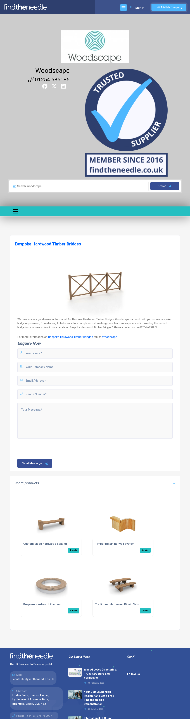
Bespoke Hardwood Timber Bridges (70, 337)
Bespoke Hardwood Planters (42, 604)
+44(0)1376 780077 (39, 715)
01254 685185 (49, 79)
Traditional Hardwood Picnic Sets (117, 604)
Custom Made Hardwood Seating (45, 543)
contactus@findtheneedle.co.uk (33, 679)
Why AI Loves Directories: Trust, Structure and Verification (100, 673)
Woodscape (52, 70)
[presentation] (44, 448)
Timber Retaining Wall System (114, 543)
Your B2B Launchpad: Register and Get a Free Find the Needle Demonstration (99, 698)
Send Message (35, 463)
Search (164, 186)
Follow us (136, 674)
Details (73, 550)
